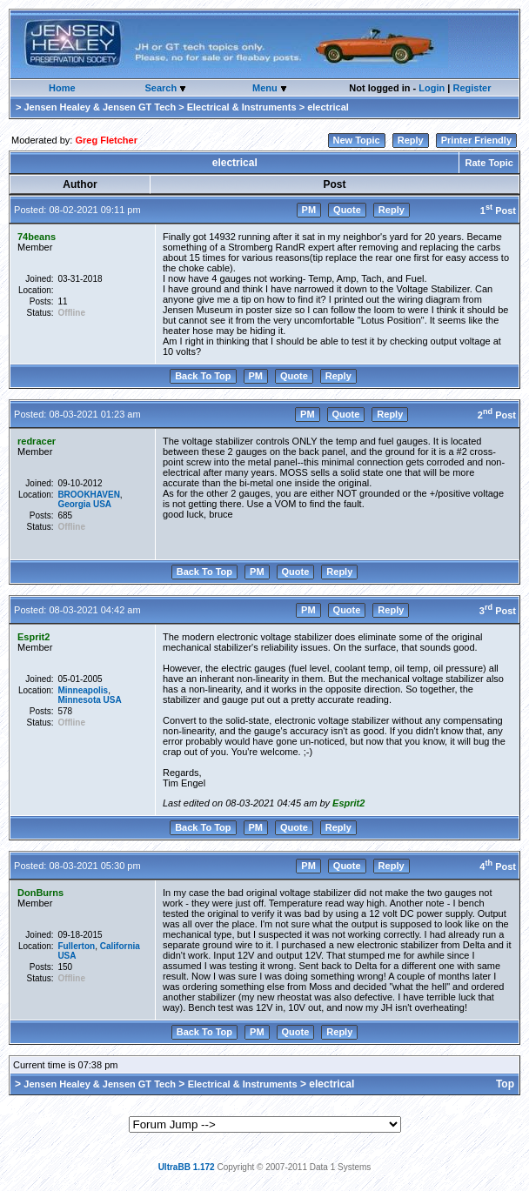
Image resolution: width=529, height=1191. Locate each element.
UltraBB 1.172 (186, 1167)
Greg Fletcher (106, 140)
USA (102, 504)
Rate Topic (489, 162)
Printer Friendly (476, 140)
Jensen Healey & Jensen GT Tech (99, 107)
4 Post (497, 866)
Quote (347, 209)
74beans (36, 236)
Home (62, 88)
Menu (266, 88)
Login (432, 88)
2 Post (497, 415)
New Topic (356, 140)
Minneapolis (82, 690)
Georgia (73, 504)
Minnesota (78, 700)
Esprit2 (33, 637)
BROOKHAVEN (88, 494)
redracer (36, 441)
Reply (411, 140)
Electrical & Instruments (242, 107)
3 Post (497, 611)
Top (505, 1084)
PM (309, 209)
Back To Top (203, 376)
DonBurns (40, 892)
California (120, 946)
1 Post (498, 210)
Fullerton (76, 946)
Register (471, 88)
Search (161, 88)
